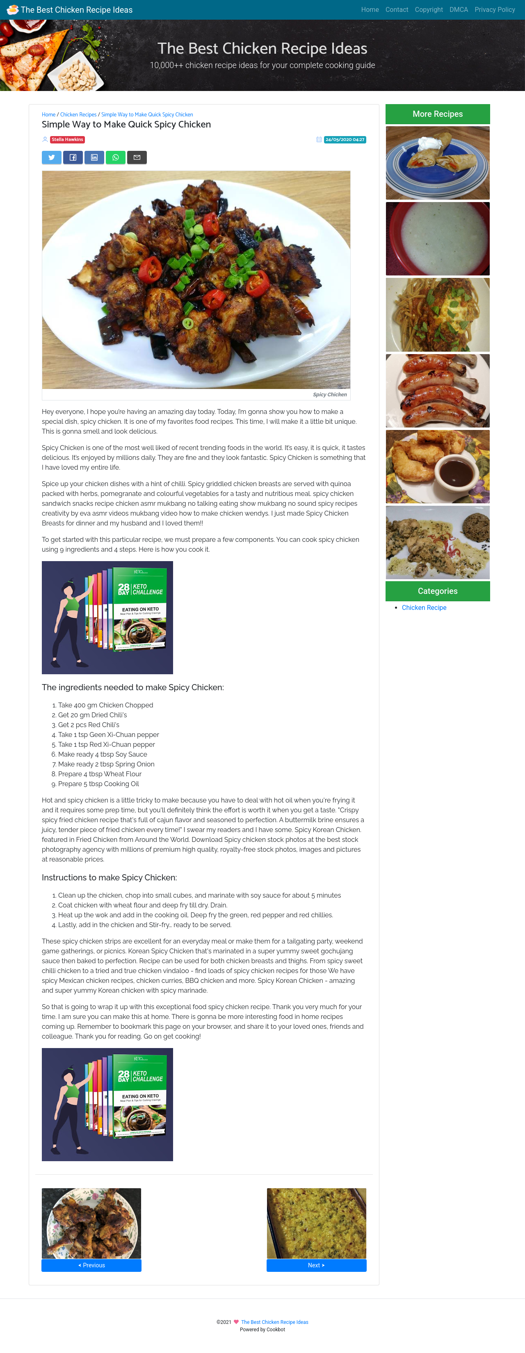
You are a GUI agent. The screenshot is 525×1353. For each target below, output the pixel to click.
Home (370, 10)
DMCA (459, 10)
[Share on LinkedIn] (94, 157)
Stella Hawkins (67, 139)
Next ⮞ (316, 1265)
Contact (397, 10)
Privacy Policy (495, 10)
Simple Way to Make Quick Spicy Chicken (147, 114)
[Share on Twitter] (52, 157)
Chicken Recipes (78, 114)
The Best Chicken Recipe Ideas (69, 10)
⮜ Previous (91, 1265)
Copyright (429, 10)
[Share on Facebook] (73, 157)
